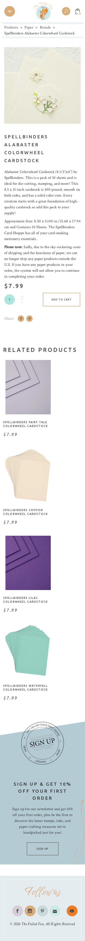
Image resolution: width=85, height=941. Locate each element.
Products (11, 27)
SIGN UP (42, 848)
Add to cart (61, 299)
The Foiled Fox (32, 924)
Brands (45, 27)
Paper (28, 27)
